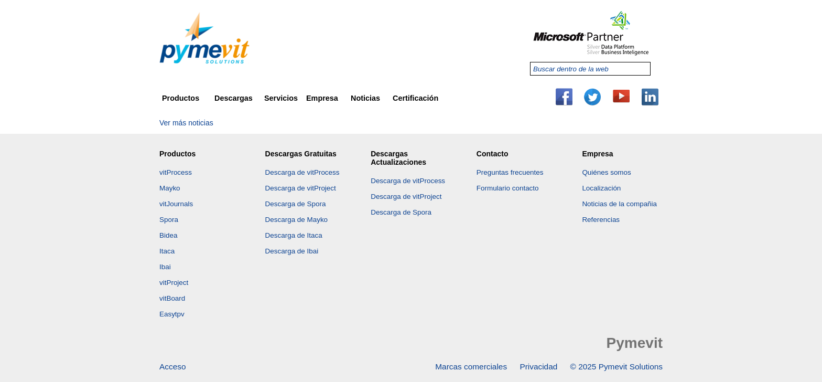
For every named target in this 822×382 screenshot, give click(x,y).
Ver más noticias (186, 123)
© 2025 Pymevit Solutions (616, 366)
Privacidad (538, 366)
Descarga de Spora (295, 204)
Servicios (281, 98)
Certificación (415, 98)
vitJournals (176, 204)
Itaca (167, 251)
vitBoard (172, 298)
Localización (601, 188)
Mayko (169, 188)
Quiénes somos (606, 172)
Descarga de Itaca (293, 235)
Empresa (322, 98)
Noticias (365, 98)
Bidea (168, 235)
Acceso (172, 366)
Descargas (233, 98)
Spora (168, 220)
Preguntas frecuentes (510, 172)
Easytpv (172, 314)
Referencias (601, 220)
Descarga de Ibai (292, 251)
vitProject (173, 282)
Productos (180, 98)
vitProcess (175, 172)
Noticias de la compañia (619, 204)
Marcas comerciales (471, 366)
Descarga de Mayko (296, 220)
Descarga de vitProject (300, 188)
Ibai (165, 267)
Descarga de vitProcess (302, 172)
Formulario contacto (508, 188)
